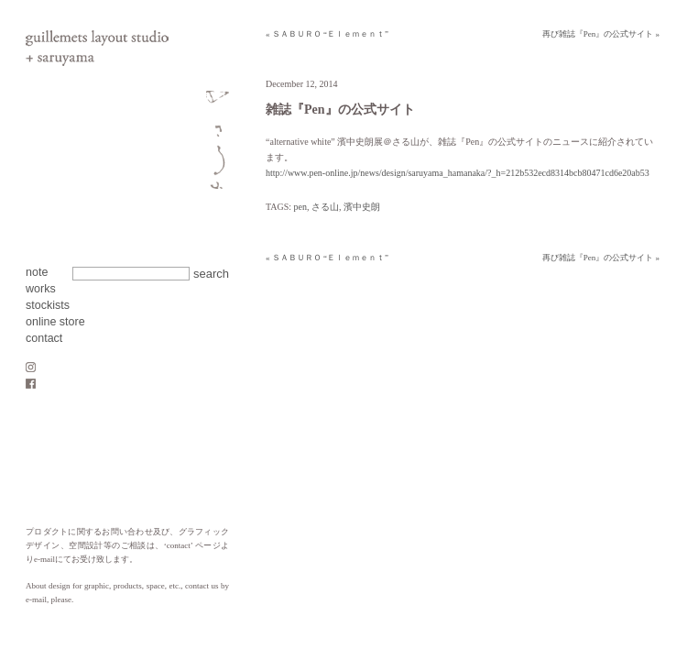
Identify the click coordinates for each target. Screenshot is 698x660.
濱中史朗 (362, 207)
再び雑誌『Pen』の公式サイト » (601, 33)
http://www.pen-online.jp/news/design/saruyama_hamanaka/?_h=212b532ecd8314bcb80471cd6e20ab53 (457, 173)
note (37, 272)
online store (55, 321)
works (41, 288)
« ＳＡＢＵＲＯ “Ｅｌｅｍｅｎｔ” (327, 33)
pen (300, 207)
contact (44, 338)
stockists (48, 305)
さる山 (325, 207)
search (211, 273)
